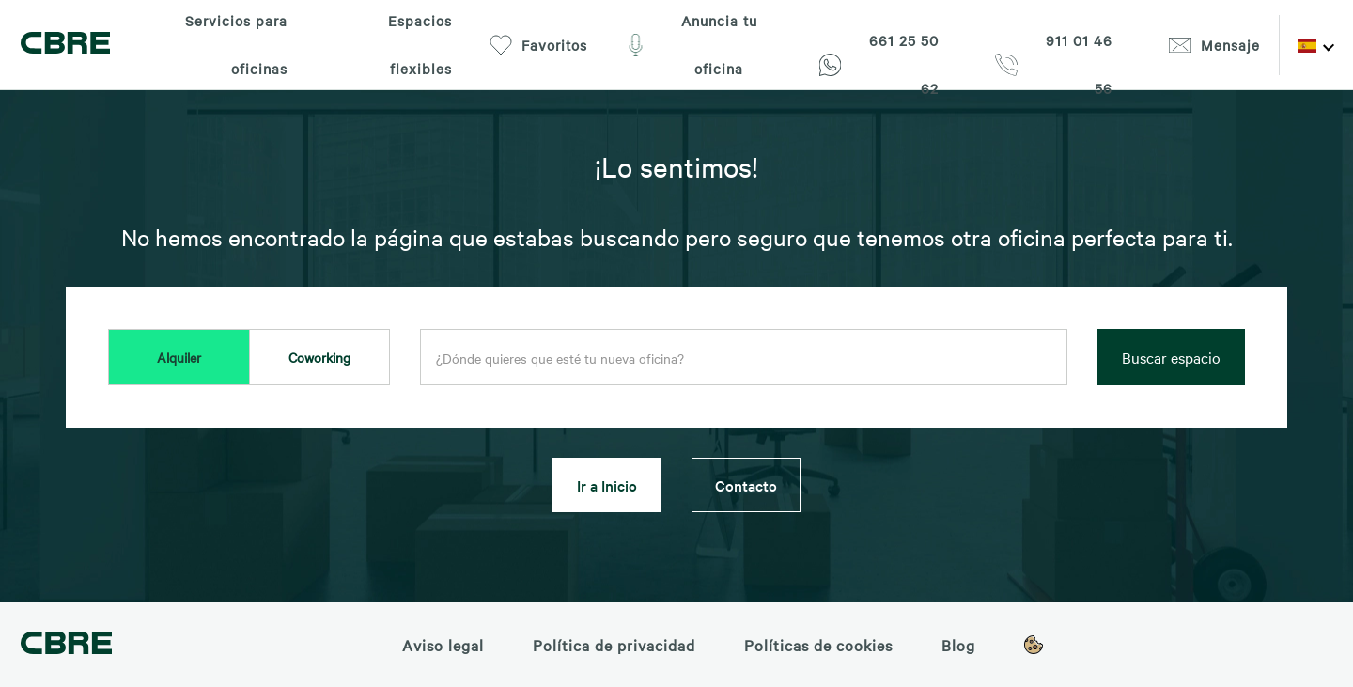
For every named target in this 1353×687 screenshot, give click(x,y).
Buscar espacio (1171, 357)
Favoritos (538, 45)
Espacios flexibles (420, 44)
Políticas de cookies (818, 644)
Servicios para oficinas (236, 44)
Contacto (746, 485)
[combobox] (743, 358)
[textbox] (743, 358)
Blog (958, 644)
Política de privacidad (614, 644)
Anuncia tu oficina (691, 44)
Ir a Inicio (607, 485)
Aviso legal (443, 644)
